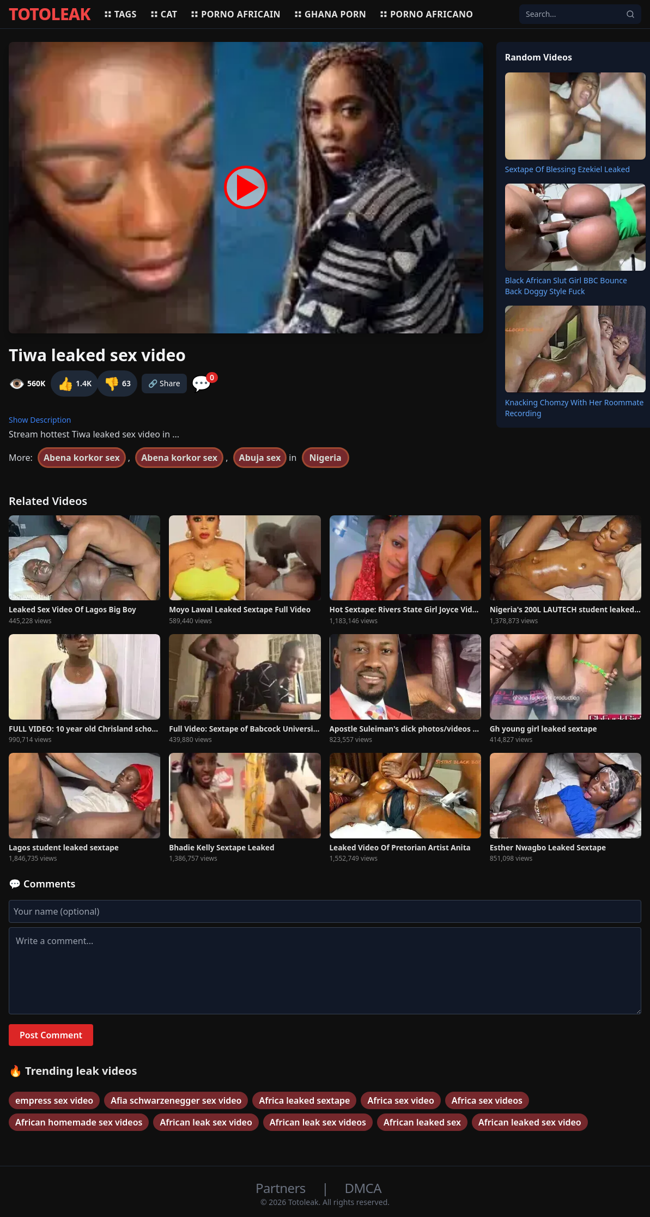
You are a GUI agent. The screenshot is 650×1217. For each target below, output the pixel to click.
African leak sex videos (318, 1122)
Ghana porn (330, 14)
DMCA (363, 1188)
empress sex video (54, 1100)
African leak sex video (206, 1122)
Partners (282, 1188)
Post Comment (51, 1035)
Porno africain (235, 14)
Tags (120, 14)
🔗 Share (164, 383)
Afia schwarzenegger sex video (176, 1100)
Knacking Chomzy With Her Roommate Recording (574, 407)
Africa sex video (400, 1100)
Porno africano (426, 14)
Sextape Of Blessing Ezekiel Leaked (567, 169)
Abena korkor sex (82, 458)
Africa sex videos (487, 1100)
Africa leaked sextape (304, 1100)
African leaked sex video (529, 1122)
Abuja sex (260, 458)
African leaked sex (422, 1122)
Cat (164, 14)
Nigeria (325, 458)
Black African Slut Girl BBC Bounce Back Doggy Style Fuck (566, 285)
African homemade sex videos (78, 1122)
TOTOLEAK (49, 14)
